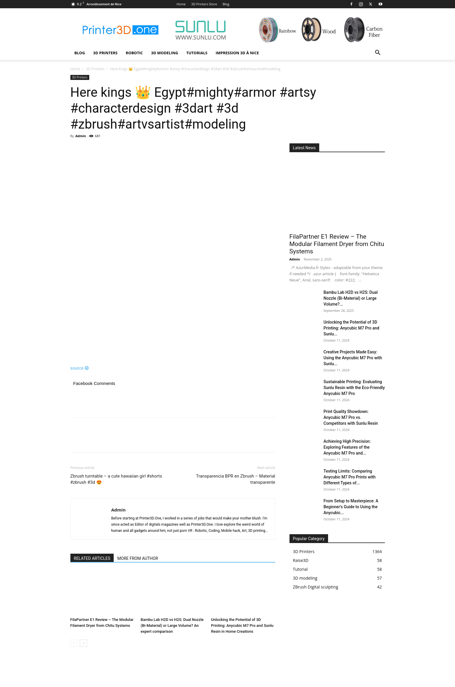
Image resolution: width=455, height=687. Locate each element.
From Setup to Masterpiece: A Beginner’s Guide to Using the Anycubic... (351, 507)
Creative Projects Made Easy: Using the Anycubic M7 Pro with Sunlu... (353, 358)
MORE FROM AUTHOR (137, 558)
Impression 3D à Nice (237, 52)
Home (181, 4)
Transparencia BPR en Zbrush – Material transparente (235, 479)
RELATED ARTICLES (92, 558)
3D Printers (105, 52)
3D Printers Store (204, 4)
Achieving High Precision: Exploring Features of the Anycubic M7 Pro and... (347, 447)
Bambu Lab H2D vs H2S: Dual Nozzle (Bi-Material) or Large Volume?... (351, 298)
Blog (226, 4)
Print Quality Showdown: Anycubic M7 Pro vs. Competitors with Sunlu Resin (351, 417)
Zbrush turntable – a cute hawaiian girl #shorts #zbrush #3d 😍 (116, 479)
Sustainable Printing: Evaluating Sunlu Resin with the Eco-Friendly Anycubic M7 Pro (354, 387)
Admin (80, 136)
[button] (378, 53)
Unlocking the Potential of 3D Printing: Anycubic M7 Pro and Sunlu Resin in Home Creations (242, 625)
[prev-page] (74, 643)
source (79, 368)
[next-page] (83, 643)
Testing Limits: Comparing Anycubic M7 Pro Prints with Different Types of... (350, 477)
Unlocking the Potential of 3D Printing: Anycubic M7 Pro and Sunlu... (351, 328)
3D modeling (164, 52)
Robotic (134, 52)
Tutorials (197, 52)
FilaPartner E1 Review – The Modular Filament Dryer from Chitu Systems (336, 244)
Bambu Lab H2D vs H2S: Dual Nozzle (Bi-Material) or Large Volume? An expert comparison (172, 625)
